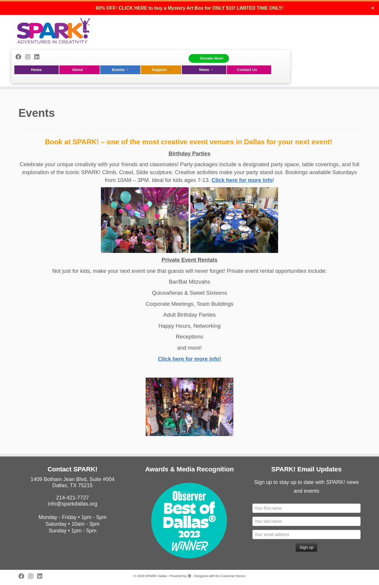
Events (120, 69)
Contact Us (247, 69)
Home (36, 69)
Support (161, 69)
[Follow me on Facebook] (20, 57)
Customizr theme (232, 576)
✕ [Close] (373, 8)
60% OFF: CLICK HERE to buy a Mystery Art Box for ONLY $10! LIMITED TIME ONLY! (189, 8)
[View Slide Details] (189, 520)
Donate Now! (211, 58)
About (79, 69)
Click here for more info (242, 180)
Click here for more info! (189, 359)
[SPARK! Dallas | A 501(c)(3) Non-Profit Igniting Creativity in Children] (53, 31)
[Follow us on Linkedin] (38, 57)
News (206, 69)
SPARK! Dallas (156, 576)
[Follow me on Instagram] (29, 57)
